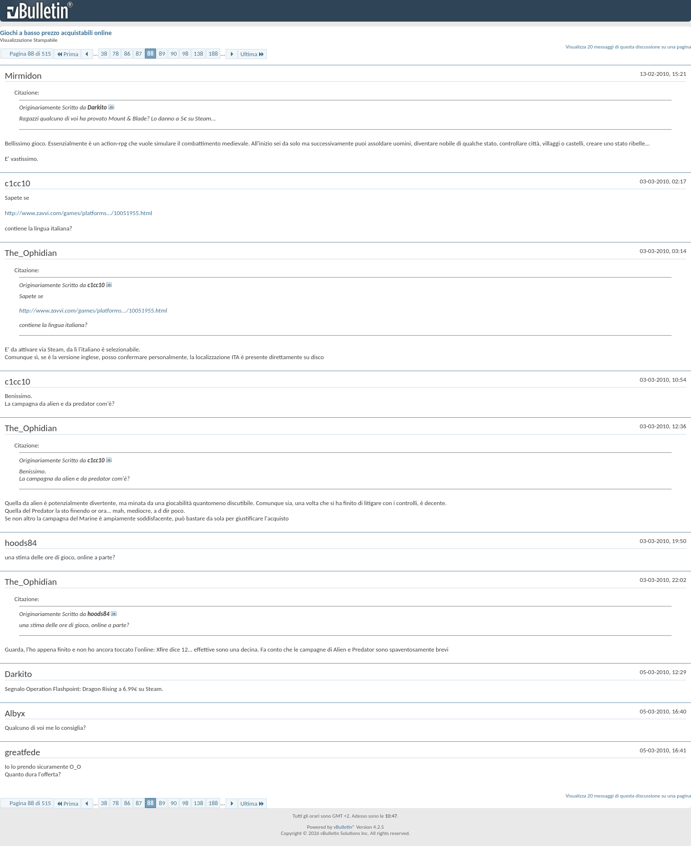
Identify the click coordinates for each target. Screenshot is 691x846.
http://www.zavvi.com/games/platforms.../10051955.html (78, 213)
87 (139, 53)
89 (162, 53)
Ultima (252, 54)
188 (213, 53)
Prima (67, 54)
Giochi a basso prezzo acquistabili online (56, 33)
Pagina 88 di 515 (30, 53)
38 (104, 53)
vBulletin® (344, 827)
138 (198, 53)
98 (185, 53)
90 (173, 53)
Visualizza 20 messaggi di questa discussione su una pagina (628, 47)
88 (150, 53)
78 (115, 53)
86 (127, 53)
